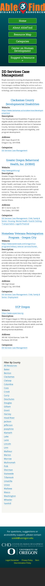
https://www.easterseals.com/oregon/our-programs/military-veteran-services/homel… (20, 245)
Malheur (8, 451)
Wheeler (8, 499)
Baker (7, 369)
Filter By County (12, 362)
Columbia (8, 384)
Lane (6, 440)
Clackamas (9, 376)
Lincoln (7, 443)
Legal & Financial (22, 224)
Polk (6, 466)
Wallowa (8, 488)
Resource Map (22, 34)
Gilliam (7, 406)
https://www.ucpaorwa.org (12, 313)
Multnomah (9, 462)
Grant (7, 410)
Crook (7, 391)
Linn (6, 447)
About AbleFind (22, 27)
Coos (6, 388)
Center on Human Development (23, 49)
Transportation (8, 224)
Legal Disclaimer (12, 560)
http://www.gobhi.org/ (11, 170)
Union (7, 484)
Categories (22, 41)
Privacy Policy (27, 560)
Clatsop (7, 380)
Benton (7, 373)
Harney (7, 414)
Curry (6, 395)
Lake (6, 436)
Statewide (9, 473)
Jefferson (8, 425)
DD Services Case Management (14, 150)
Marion (7, 454)
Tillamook (9, 477)
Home (22, 21)
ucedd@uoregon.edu (22, 538)
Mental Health (22, 221)
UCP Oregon (22, 307)
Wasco (7, 492)
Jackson (7, 421)
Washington (10, 496)
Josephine (9, 428)
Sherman (8, 469)
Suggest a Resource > (22, 59)
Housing (11, 221)
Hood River (9, 417)
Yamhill (7, 503)
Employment (13, 297)
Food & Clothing (35, 221)
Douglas (8, 402)
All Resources (10, 365)
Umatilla (8, 481)
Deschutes (9, 399)
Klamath (8, 432)
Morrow (8, 458)
